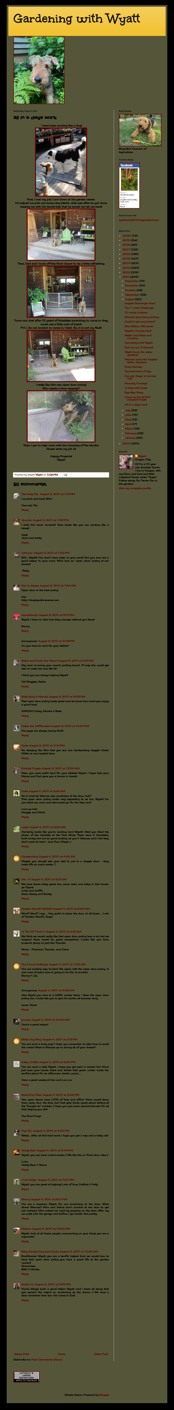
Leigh (24, 827)
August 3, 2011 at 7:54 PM (58, 585)
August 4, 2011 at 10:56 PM (51, 1228)
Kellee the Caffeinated (35, 726)
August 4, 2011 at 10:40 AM (50, 1019)
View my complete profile (135, 488)
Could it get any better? (140, 321)
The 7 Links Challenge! (139, 307)
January (130, 437)
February (131, 433)
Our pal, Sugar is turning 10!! (140, 377)
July (128, 410)
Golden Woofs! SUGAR (36, 908)
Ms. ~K (25, 879)
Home (61, 1354)
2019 (126, 240)
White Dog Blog (31, 1039)
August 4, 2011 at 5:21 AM (49, 879)
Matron (26, 1228)
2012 (126, 272)
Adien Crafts (29, 1062)
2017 (126, 249)
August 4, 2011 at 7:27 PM (56, 1179)
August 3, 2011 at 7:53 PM (52, 552)
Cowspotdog (29, 856)
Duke (24, 791)
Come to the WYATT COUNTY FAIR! (138, 398)
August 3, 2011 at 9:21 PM (76, 660)
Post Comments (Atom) (46, 1359)
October (131, 290)
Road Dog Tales (31, 1094)
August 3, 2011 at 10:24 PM (70, 726)
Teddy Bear (28, 1150)
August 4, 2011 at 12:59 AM (60, 768)
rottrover (27, 552)
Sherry (25, 1199)
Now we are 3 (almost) (139, 347)
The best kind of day (138, 371)
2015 (126, 258)
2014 (126, 263)
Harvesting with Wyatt (139, 342)
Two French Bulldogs (34, 964)
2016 (126, 254)
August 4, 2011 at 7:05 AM (67, 964)
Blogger (104, 1394)
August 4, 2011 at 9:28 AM (56, 990)
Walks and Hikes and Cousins (138, 337)
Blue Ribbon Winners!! (139, 326)
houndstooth (29, 615)
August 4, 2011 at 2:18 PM (59, 1039)
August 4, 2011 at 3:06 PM (61, 1094)
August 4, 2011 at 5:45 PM (55, 1150)
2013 (126, 267)
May (128, 419)
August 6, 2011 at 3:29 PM (52, 1284)
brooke (25, 1019)
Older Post (101, 1354)
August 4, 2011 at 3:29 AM (47, 827)
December (132, 280)
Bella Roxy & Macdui (34, 696)
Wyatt (142, 456)
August (130, 299)
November (132, 285)
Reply (25, 509)
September (132, 294)
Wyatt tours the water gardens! (138, 353)
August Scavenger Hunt (140, 303)
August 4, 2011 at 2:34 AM (47, 791)
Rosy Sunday (133, 366)
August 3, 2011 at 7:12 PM (57, 494)
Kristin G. (27, 1284)
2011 (126, 276)
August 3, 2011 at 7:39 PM (51, 520)
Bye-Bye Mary (134, 392)
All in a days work (136, 404)
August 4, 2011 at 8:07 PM (49, 1199)
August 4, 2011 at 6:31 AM (63, 931)
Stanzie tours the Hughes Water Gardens (141, 361)
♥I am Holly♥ (29, 1179)
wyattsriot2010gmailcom (139, 220)
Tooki (24, 745)
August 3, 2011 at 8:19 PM (56, 615)
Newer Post (21, 1354)
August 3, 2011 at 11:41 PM (47, 745)
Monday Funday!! (136, 383)
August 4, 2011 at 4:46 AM (57, 856)
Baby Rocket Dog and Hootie (40, 1251)
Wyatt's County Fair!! (138, 330)
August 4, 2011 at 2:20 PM (57, 1062)
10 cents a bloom (136, 312)
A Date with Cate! (136, 387)
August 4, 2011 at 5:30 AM (71, 908)
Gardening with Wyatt (76, 18)
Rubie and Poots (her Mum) (39, 660)
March (129, 428)
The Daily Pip (30, 494)
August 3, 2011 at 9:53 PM (67, 696)
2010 (127, 443)
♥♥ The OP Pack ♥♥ (33, 931)
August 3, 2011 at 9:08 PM (56, 641)
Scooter (26, 520)
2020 (127, 235)
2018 (126, 244)
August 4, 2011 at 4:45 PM (51, 1130)
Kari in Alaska (30, 585)
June (128, 414)
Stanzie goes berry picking (142, 317)
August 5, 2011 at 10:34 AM (79, 1251)
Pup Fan (26, 1130)
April (128, 424)
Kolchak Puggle (31, 768)
